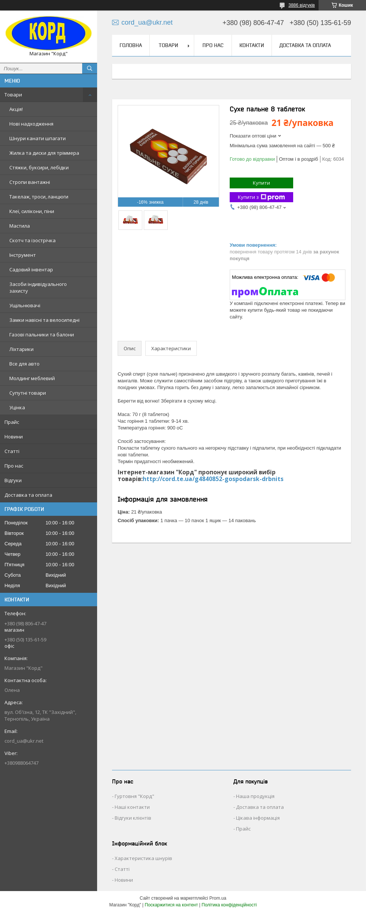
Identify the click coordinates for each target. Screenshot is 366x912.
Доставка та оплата (28, 495)
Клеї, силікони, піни (31, 211)
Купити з (261, 197)
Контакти (251, 45)
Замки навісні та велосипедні (44, 320)
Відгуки (13, 480)
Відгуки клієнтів (133, 817)
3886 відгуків (301, 5)
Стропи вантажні (29, 182)
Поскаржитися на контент (171, 905)
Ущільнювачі (24, 305)
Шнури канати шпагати (37, 138)
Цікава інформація (258, 817)
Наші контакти (132, 807)
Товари (13, 94)
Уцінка (17, 407)
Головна (131, 45)
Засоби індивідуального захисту (38, 287)
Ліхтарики (21, 349)
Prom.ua (218, 898)
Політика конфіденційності (229, 905)
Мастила (19, 225)
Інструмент (22, 255)
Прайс (11, 422)
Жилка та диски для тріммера (44, 153)
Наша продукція (255, 796)
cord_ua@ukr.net (23, 740)
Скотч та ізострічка (32, 240)
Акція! (16, 109)
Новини (13, 436)
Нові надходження (31, 123)
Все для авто (24, 363)
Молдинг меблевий (32, 378)
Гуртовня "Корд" (134, 796)
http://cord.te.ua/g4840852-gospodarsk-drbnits (213, 479)
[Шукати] (89, 68)
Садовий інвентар (31, 269)
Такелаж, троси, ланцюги (38, 196)
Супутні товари (27, 392)
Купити (261, 182)
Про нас (13, 465)
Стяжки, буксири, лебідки (39, 167)
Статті (11, 451)
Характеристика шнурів (143, 858)
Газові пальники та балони (41, 334)
